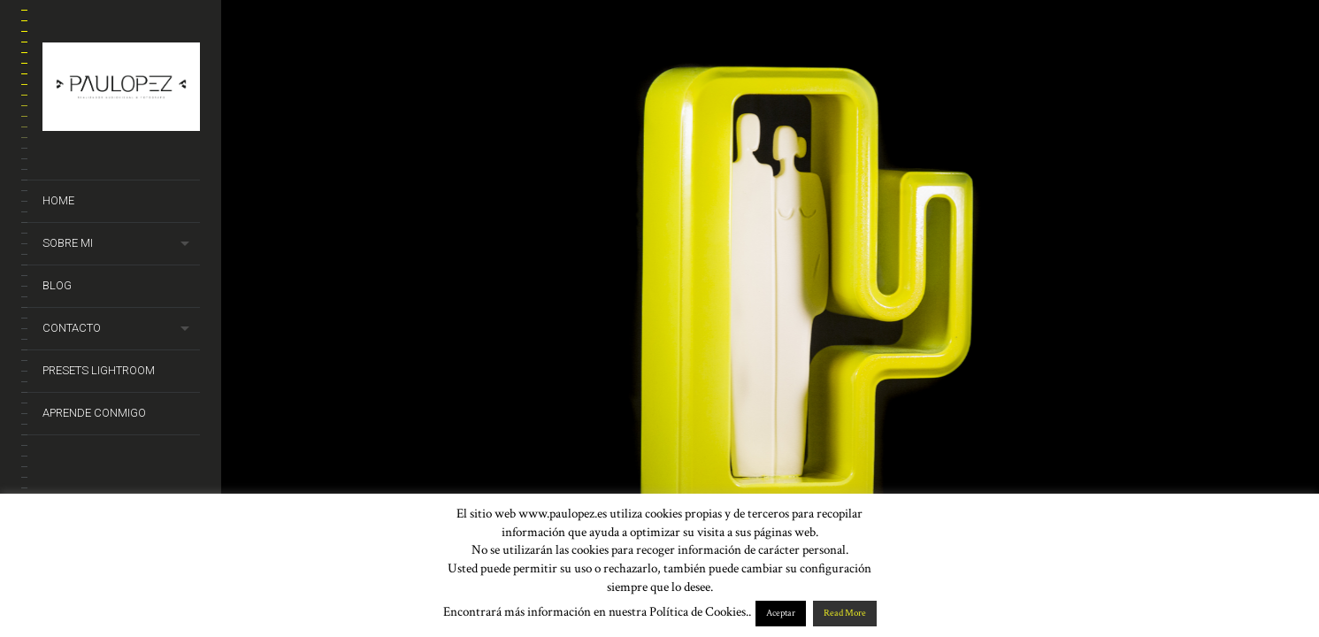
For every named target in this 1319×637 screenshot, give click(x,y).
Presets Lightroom (98, 370)
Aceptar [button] (780, 613)
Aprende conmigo (94, 412)
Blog (57, 285)
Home (58, 200)
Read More (845, 613)
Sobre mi (67, 242)
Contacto (71, 327)
